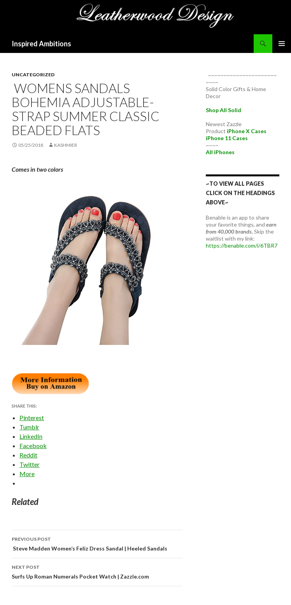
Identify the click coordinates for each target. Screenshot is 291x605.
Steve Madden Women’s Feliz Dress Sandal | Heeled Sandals (97, 543)
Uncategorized (33, 74)
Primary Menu (281, 43)
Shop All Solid (223, 110)
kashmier (65, 145)
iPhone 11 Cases (227, 138)
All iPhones (220, 152)
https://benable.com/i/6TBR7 (241, 245)
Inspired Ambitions (41, 43)
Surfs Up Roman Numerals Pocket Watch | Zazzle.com (97, 571)
